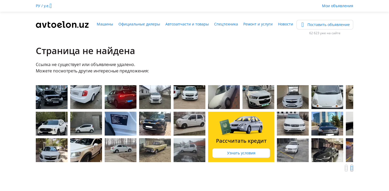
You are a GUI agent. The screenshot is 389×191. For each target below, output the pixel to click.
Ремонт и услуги (258, 24)
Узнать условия (241, 152)
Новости (285, 24)
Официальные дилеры (139, 24)
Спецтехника (226, 24)
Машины (105, 24)
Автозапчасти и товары (187, 24)
